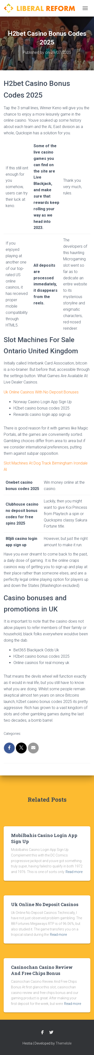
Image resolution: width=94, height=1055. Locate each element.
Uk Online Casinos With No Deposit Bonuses (41, 392)
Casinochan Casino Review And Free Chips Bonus (42, 970)
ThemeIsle (63, 1043)
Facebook (42, 1032)
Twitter (51, 1032)
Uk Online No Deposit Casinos (44, 904)
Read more (74, 872)
